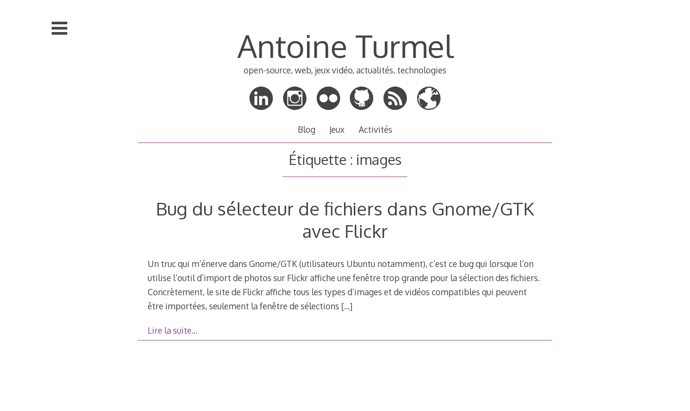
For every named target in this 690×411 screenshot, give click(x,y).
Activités (375, 129)
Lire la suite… (172, 330)
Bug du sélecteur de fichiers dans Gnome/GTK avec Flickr (345, 219)
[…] (346, 306)
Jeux (337, 129)
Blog (306, 129)
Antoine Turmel (345, 45)
